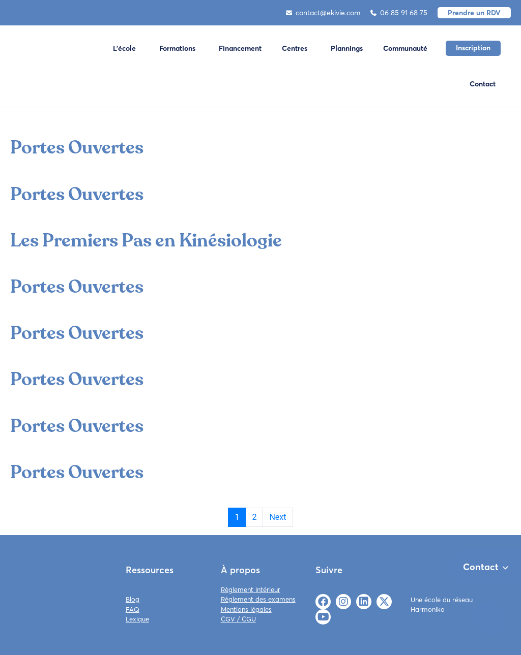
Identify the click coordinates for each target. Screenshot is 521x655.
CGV (228, 619)
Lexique (137, 619)
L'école (124, 48)
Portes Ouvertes (76, 147)
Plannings (347, 48)
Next (277, 517)
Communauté (405, 48)
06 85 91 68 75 (398, 12)
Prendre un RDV (474, 12)
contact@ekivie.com (323, 12)
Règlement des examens (258, 599)
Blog (132, 599)
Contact (483, 83)
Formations (177, 48)
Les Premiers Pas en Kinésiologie (146, 240)
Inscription (473, 47)
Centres (294, 48)
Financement (240, 48)
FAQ (132, 609)
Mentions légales (246, 609)
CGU (249, 619)
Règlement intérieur (250, 589)
